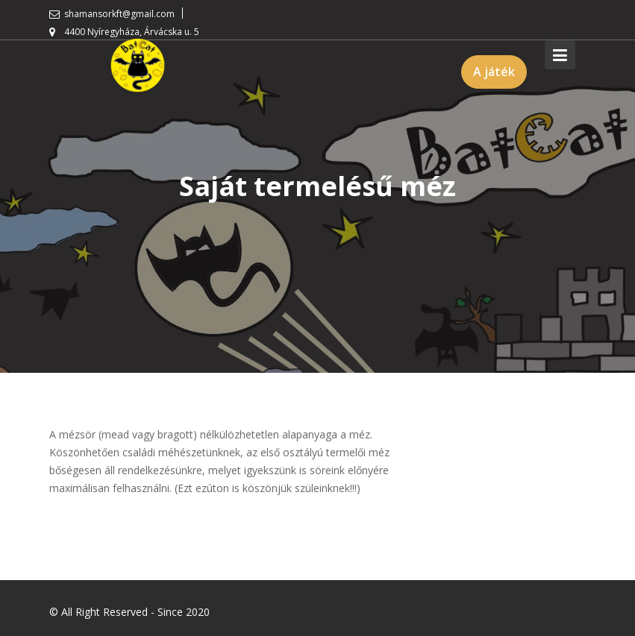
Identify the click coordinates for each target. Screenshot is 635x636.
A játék (494, 71)
